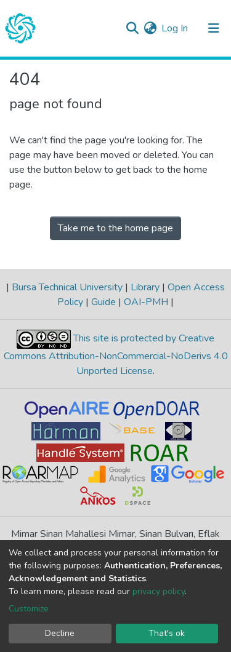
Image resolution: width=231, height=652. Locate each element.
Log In (175, 28)
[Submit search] (132, 28)
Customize (29, 608)
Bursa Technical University (67, 287)
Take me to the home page (115, 228)
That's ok (166, 633)
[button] (150, 28)
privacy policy (158, 591)
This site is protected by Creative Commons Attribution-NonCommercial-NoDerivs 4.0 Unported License (116, 355)
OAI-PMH (146, 302)
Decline (60, 633)
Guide (103, 302)
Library (145, 287)
